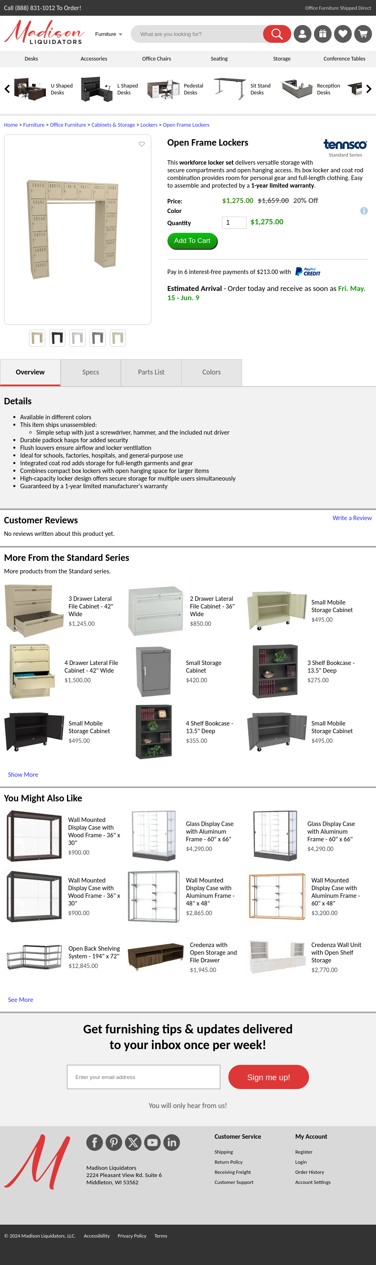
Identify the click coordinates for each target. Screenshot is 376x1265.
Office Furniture (68, 124)
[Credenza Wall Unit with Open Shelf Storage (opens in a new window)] (277, 972)
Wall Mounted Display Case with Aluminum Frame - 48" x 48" (210, 891)
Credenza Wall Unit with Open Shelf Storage (336, 952)
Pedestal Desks (193, 89)
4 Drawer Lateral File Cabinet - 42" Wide (91, 666)
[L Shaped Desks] (97, 103)
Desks (31, 58)
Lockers (148, 124)
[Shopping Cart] (363, 34)
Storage (281, 58)
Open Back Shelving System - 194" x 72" (94, 952)
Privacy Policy (132, 1236)
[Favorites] (343, 40)
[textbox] (143, 1077)
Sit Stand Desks (261, 89)
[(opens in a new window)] (345, 144)
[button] (277, 34)
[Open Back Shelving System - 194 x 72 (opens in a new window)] (34, 970)
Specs (90, 372)
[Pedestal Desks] (163, 103)
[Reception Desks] (296, 103)
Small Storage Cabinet (203, 666)
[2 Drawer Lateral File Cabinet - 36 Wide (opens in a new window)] (155, 636)
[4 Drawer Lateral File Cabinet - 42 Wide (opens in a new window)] (32, 697)
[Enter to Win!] (323, 40)
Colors (212, 372)
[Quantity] (234, 223)
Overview (30, 372)
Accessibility (97, 1236)
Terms (161, 1236)
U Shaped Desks (62, 89)
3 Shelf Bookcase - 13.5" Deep (331, 666)
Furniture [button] (109, 35)
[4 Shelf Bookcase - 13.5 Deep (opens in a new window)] (153, 758)
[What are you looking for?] (202, 34)
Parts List (151, 372)
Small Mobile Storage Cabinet (332, 606)
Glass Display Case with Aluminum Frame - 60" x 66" (210, 831)
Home (11, 124)
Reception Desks (328, 89)
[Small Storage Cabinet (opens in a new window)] (153, 697)
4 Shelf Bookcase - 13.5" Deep (209, 727)
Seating (219, 58)
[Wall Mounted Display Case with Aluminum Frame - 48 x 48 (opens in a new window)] (154, 922)
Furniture (34, 124)
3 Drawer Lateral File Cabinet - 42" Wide (91, 606)
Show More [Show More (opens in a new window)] (23, 774)
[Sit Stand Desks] (230, 103)
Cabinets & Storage (113, 124)
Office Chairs (156, 58)
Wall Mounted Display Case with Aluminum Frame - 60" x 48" (335, 891)
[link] (363, 34)
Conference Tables (345, 58)
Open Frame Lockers (186, 124)
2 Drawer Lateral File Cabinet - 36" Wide (212, 606)
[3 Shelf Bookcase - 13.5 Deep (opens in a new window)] (275, 697)
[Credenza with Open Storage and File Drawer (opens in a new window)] (155, 971)
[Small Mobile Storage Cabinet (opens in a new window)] (277, 628)
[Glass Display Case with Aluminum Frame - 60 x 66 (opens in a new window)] (153, 862)
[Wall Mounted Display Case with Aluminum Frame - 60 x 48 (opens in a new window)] (277, 920)
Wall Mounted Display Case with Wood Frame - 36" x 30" (94, 831)
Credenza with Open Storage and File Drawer (213, 952)
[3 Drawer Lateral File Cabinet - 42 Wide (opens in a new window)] (34, 636)
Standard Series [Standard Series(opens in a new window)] (345, 155)
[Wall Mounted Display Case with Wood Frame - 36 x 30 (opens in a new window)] (34, 862)
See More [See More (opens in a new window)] (20, 1000)
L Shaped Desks (127, 89)
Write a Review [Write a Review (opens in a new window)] (352, 518)
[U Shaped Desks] (30, 103)
